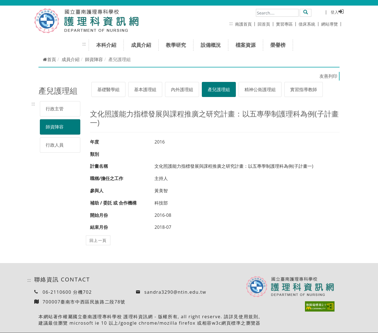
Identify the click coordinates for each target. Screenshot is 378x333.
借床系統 (308, 24)
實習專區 (286, 24)
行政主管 (55, 109)
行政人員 (55, 145)
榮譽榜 (279, 45)
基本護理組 (145, 89)
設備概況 (212, 45)
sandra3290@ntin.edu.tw (175, 292)
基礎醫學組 (108, 89)
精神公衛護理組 (260, 89)
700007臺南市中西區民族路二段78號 (84, 302)
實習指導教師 (303, 89)
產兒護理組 (219, 89)
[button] (305, 12)
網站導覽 (331, 24)
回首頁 (265, 24)
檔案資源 (247, 45)
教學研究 (178, 45)
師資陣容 (94, 59)
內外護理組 (182, 89)
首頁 (49, 59)
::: (231, 23)
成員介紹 (143, 45)
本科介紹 (108, 45)
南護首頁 (245, 24)
